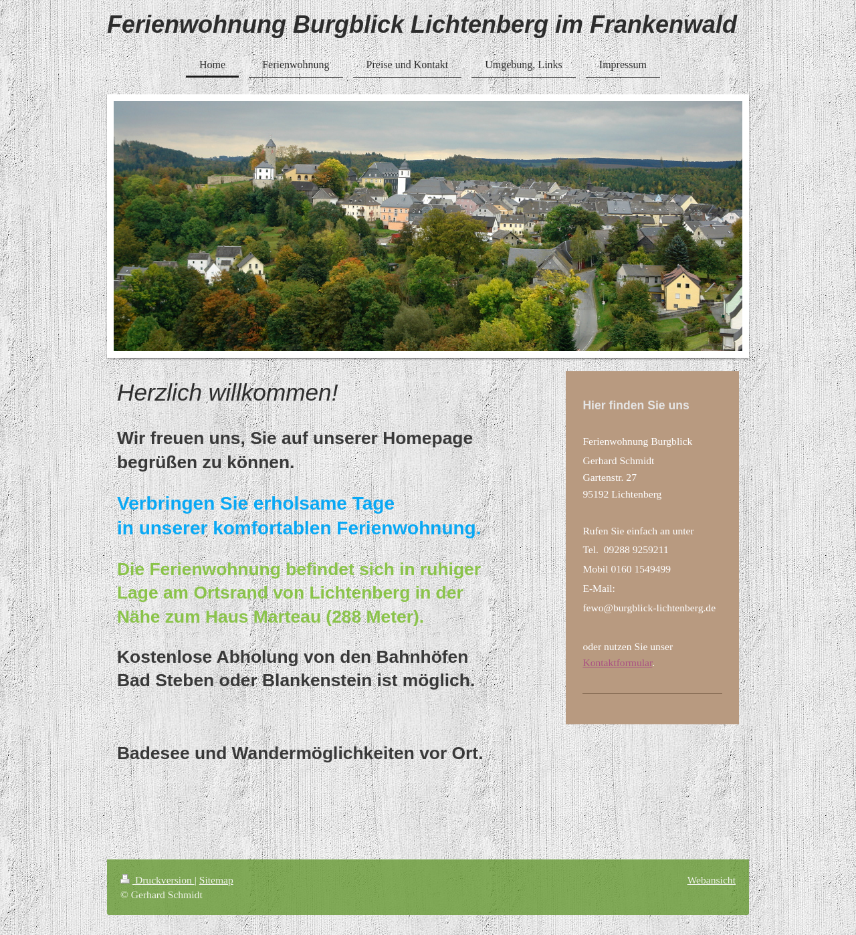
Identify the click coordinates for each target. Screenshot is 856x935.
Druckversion (157, 880)
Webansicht (711, 880)
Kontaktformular (617, 662)
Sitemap (216, 880)
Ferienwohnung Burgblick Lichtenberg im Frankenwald (422, 24)
